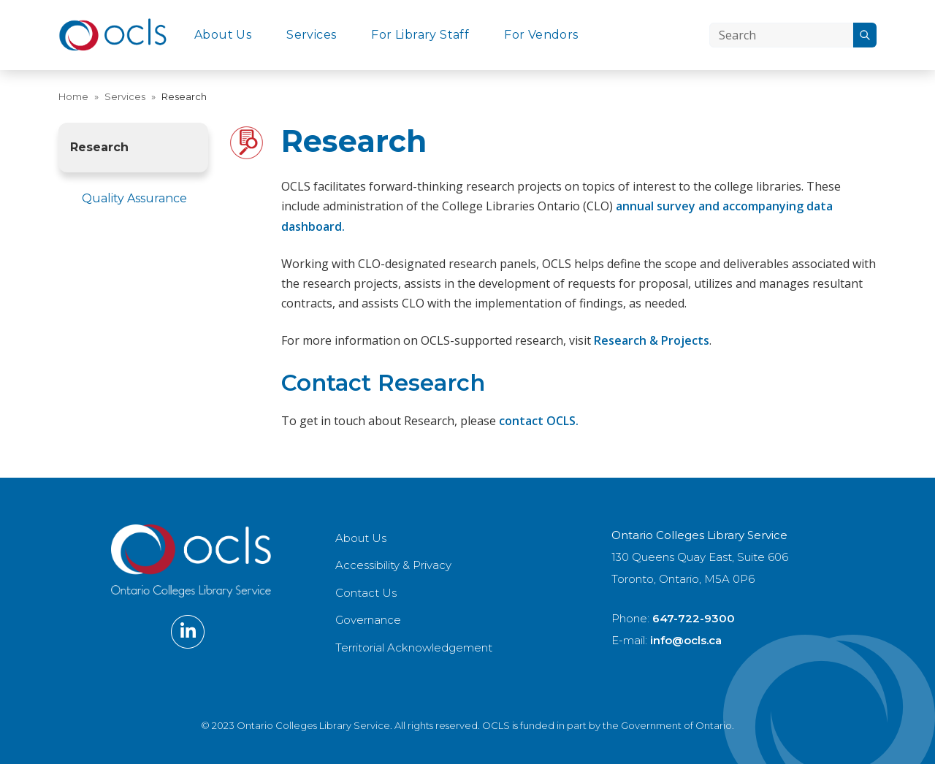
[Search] (781, 35)
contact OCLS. (539, 421)
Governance (368, 620)
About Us (222, 35)
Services (311, 35)
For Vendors (541, 35)
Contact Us (366, 593)
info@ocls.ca (686, 640)
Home (73, 96)
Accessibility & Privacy (393, 565)
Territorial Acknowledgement (413, 647)
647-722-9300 (693, 618)
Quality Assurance (134, 198)
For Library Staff (420, 35)
